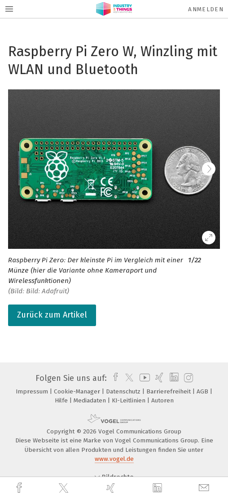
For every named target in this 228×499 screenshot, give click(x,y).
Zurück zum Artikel (52, 315)
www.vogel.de (114, 459)
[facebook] (20, 488)
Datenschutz (124, 391)
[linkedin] (158, 488)
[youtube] (143, 378)
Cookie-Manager (78, 391)
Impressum (33, 391)
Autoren (162, 400)
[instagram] (187, 378)
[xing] (111, 488)
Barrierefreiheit (169, 391)
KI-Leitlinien (129, 400)
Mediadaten (91, 400)
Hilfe (62, 400)
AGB (203, 391)
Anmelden (206, 9)
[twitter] (64, 488)
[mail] (205, 488)
